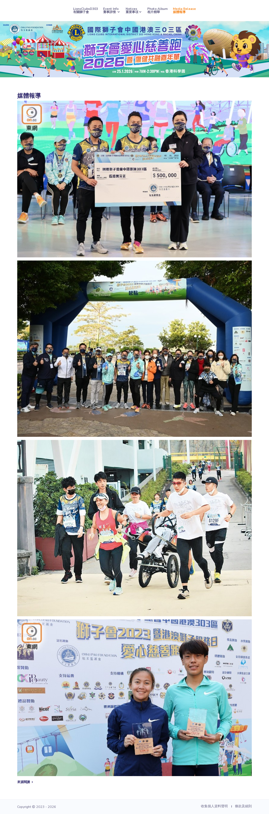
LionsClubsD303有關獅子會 (85, 10)
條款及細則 (243, 806)
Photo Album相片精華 (157, 10)
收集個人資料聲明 (214, 806)
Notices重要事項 (134, 10)
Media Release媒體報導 (184, 10)
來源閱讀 (25, 782)
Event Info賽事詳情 (111, 10)
